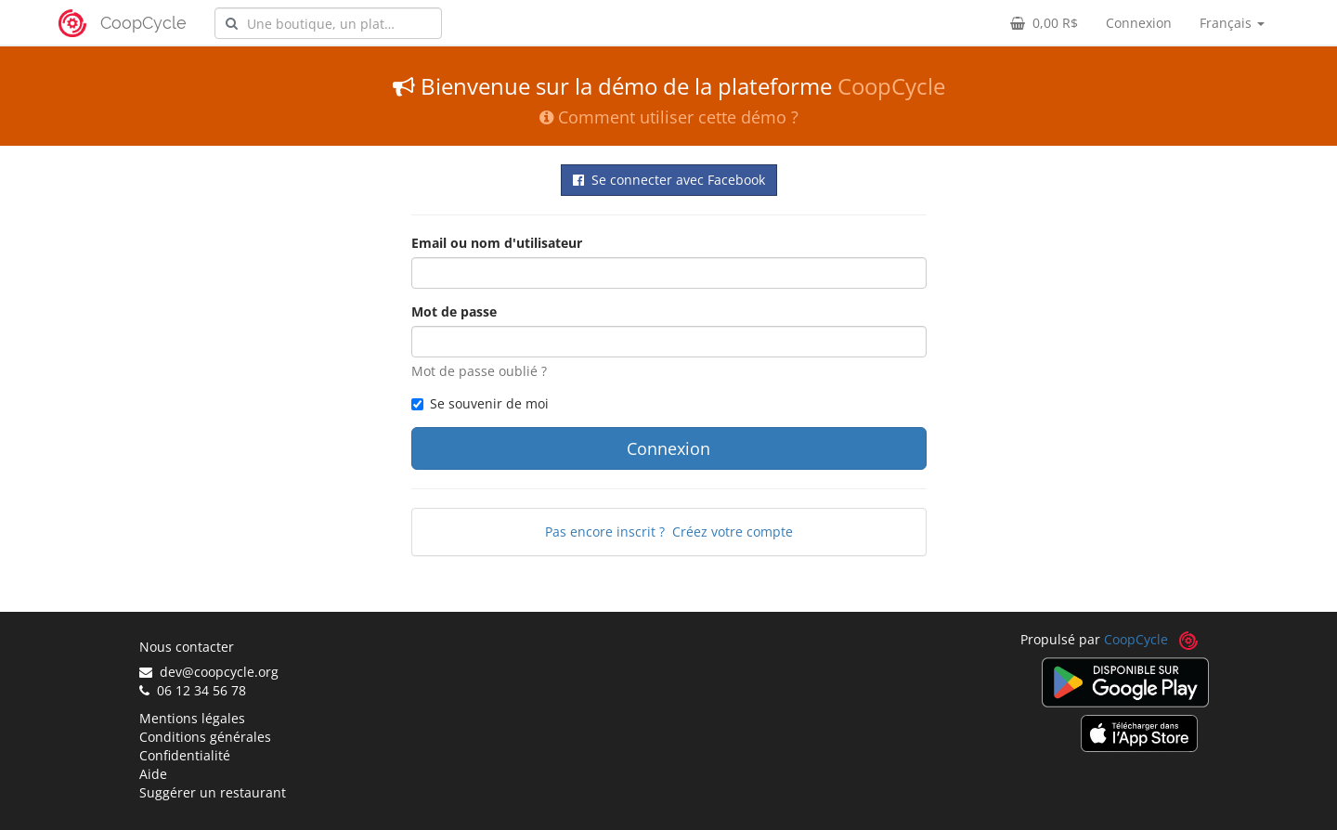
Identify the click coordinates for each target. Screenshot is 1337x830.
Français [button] (1232, 23)
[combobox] (328, 23)
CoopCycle (143, 22)
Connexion (1139, 23)
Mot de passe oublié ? (479, 371)
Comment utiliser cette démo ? (668, 117)
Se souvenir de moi (480, 403)
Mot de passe (454, 311)
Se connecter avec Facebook (669, 179)
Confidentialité (184, 755)
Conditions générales (205, 737)
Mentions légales (192, 718)
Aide (153, 774)
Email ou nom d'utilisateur (496, 243)
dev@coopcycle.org (209, 672)
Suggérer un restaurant (212, 792)
